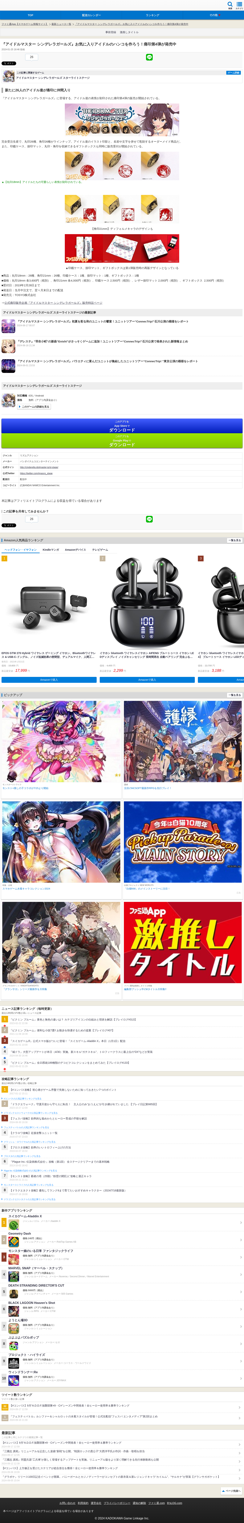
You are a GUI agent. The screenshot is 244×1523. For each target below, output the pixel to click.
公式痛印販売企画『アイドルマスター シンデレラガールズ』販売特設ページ (53, 302)
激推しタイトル (129, 32)
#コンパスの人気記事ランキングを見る (22, 1099)
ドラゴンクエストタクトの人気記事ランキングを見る (29, 1199)
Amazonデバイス (75, 549)
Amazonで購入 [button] (49, 679)
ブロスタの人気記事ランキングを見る (22, 1156)
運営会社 (96, 1503)
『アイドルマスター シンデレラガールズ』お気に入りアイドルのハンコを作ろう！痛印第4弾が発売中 (131, 24)
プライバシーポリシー (117, 1503)
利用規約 (83, 1503)
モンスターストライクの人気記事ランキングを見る (28, 1185)
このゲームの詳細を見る (35, 406)
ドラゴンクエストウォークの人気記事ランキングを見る (31, 1113)
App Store (122, 426)
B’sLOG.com (174, 1503)
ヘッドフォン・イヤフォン (21, 549)
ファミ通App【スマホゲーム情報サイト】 (25, 24)
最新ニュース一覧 (61, 24)
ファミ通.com (156, 1503)
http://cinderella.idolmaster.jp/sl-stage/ (39, 467)
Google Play (122, 441)
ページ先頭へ (233, 1490)
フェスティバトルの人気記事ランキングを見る (26, 1127)
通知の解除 (139, 1503)
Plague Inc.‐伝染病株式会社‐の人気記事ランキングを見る (30, 1171)
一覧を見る (235, 540)
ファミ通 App (14, 5)
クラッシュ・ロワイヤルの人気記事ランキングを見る (29, 1142)
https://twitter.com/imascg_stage (36, 473)
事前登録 (110, 32)
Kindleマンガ (51, 549)
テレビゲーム (100, 549)
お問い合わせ (67, 1503)
